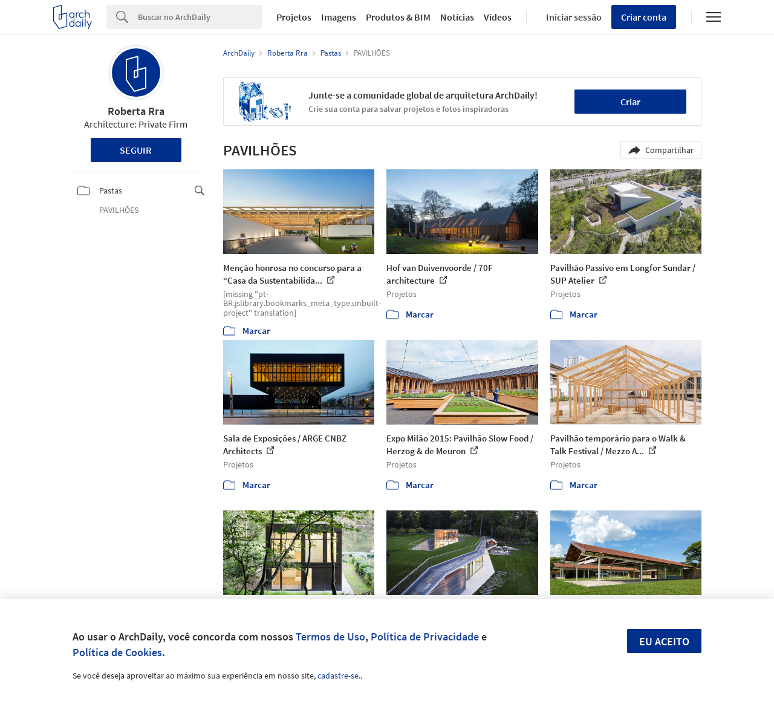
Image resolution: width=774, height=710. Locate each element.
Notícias (457, 17)
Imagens (338, 17)
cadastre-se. (338, 675)
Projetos (293, 17)
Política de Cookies (117, 652)
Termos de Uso (330, 636)
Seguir (136, 150)
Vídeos (498, 17)
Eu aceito (664, 641)
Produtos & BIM (398, 17)
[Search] (200, 17)
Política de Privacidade (425, 636)
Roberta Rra (136, 111)
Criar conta (643, 17)
